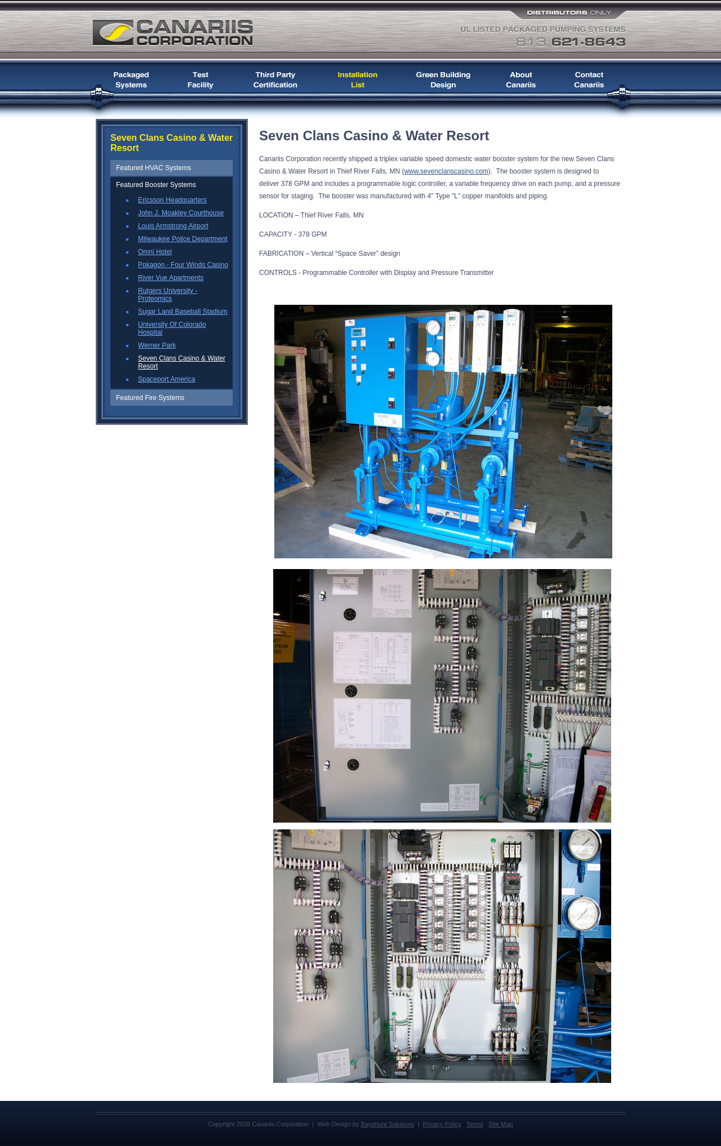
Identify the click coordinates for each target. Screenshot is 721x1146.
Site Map (500, 1124)
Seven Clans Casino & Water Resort (181, 362)
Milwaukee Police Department (183, 239)
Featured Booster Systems (156, 185)
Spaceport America (166, 379)
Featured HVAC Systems (153, 168)
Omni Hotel (155, 252)
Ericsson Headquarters (172, 200)
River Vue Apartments (170, 278)
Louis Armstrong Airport (173, 226)
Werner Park (157, 345)
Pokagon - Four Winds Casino (183, 265)
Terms (474, 1124)
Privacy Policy (441, 1124)
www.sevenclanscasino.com (446, 171)
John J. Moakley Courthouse (181, 213)
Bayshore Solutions (388, 1124)
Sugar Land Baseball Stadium (183, 312)
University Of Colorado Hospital (172, 328)
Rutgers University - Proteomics (167, 295)
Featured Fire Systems (150, 398)
